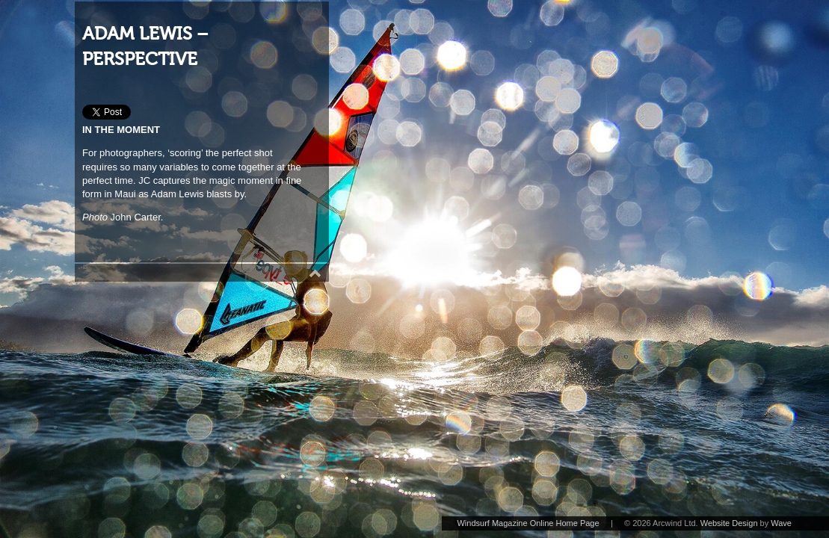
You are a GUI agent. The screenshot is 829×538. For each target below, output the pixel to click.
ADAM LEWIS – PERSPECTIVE (145, 46)
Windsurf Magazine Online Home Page (528, 523)
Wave (781, 523)
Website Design (729, 523)
